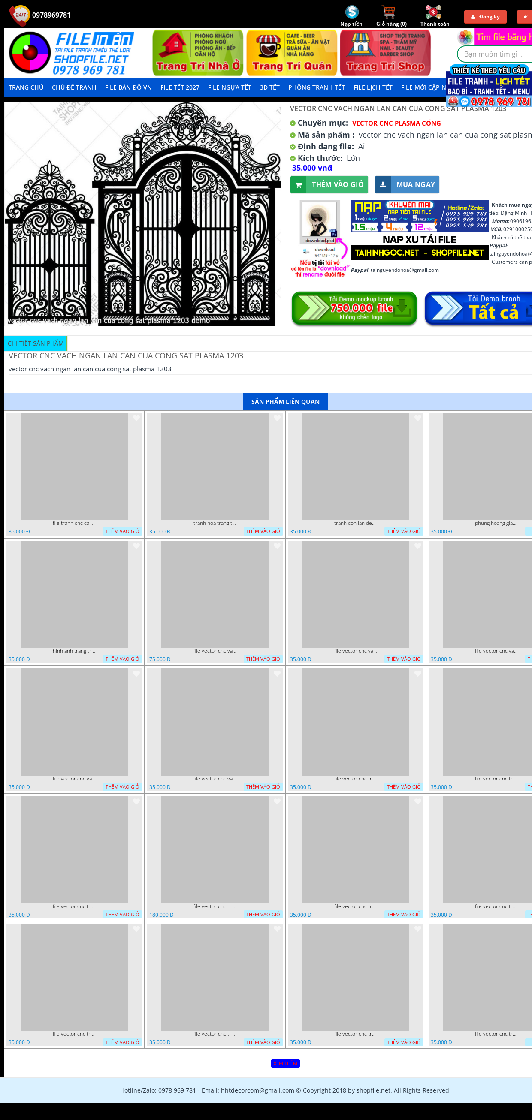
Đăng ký (485, 16)
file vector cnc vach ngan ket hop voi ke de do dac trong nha (496, 651)
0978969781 (40, 15)
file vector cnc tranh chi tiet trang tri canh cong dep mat (355, 1034)
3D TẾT (270, 87)
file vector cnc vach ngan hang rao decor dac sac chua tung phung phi (74, 779)
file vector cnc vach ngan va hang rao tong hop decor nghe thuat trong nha (355, 651)
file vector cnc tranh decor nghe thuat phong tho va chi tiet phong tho (355, 906)
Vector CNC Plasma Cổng (396, 123)
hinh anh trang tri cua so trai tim (74, 651)
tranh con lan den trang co (355, 523)
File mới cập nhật (429, 87)
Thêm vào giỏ (327, 184)
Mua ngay (405, 184)
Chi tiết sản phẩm (36, 343)
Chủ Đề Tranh (74, 87)
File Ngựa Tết (229, 87)
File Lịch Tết (373, 87)
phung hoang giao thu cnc (496, 523)
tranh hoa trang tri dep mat (214, 523)
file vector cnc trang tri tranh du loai (496, 1034)
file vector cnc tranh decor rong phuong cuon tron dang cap (74, 906)
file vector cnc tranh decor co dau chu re (496, 906)
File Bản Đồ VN (128, 87)
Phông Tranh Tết (316, 87)
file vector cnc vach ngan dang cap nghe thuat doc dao (214, 779)
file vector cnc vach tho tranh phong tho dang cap (214, 651)
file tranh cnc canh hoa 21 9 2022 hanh (74, 523)
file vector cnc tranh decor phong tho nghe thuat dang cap (214, 906)
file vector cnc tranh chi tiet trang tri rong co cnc (74, 1034)
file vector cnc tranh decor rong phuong (496, 779)
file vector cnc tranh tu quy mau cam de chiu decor (355, 779)
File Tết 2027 (180, 87)
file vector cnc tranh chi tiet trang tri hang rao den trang (214, 1034)
